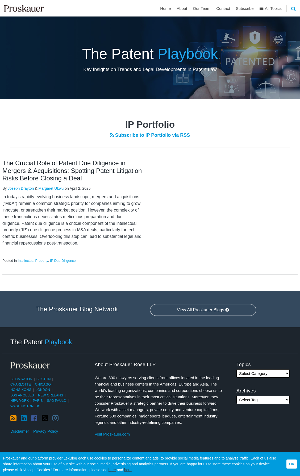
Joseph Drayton (21, 188)
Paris (38, 401)
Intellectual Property (33, 261)
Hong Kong (20, 390)
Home (165, 8)
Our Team (202, 8)
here (112, 470)
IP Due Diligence (63, 261)
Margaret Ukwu (51, 188)
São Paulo (56, 401)
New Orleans (50, 395)
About (182, 8)
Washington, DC (25, 406)
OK (291, 464)
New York (19, 401)
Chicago (43, 384)
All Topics (271, 8)
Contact (223, 8)
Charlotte (20, 384)
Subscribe (245, 8)
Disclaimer (19, 431)
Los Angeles (22, 395)
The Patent (150, 53)
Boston (43, 379)
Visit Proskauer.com (112, 434)
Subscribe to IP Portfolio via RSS (150, 135)
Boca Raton (21, 379)
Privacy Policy (45, 431)
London (43, 390)
